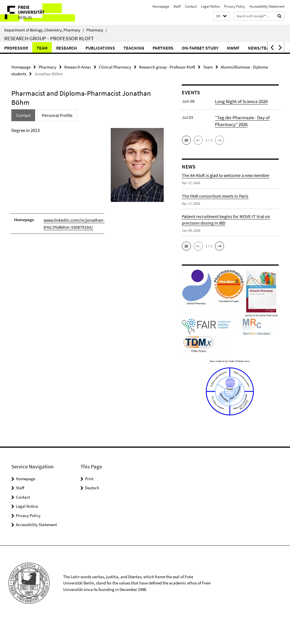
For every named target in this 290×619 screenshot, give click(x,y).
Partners (163, 48)
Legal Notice (210, 6)
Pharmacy (96, 30)
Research (66, 48)
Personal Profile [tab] (55, 114)
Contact (191, 6)
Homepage (160, 6)
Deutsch (92, 486)
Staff (177, 6)
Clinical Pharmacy (115, 66)
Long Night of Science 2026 (240, 100)
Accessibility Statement (267, 6)
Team (42, 48)
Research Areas (77, 66)
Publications (100, 48)
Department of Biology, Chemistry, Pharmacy (44, 30)
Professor (16, 48)
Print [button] (89, 477)
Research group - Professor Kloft (49, 38)
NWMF (233, 48)
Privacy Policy (234, 6)
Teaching (133, 48)
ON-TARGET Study (200, 48)
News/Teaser (262, 48)
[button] (221, 16)
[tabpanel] (87, 182)
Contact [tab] (23, 114)
